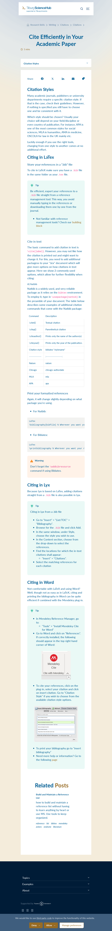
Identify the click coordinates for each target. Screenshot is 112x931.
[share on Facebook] (42, 78)
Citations (64, 24)
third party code (44, 918)
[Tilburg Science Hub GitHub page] (23, 911)
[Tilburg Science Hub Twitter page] (27, 911)
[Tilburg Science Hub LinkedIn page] (32, 911)
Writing (52, 24)
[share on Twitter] (52, 78)
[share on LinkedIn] (63, 78)
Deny (34, 925)
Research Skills (37, 24)
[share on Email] (73, 78)
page (54, 759)
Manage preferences (71, 925)
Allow (49, 925)
